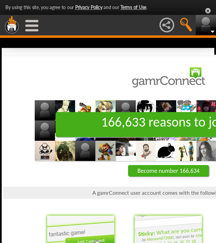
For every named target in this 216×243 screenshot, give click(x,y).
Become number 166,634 (168, 170)
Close (208, 11)
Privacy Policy (88, 7)
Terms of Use (133, 7)
